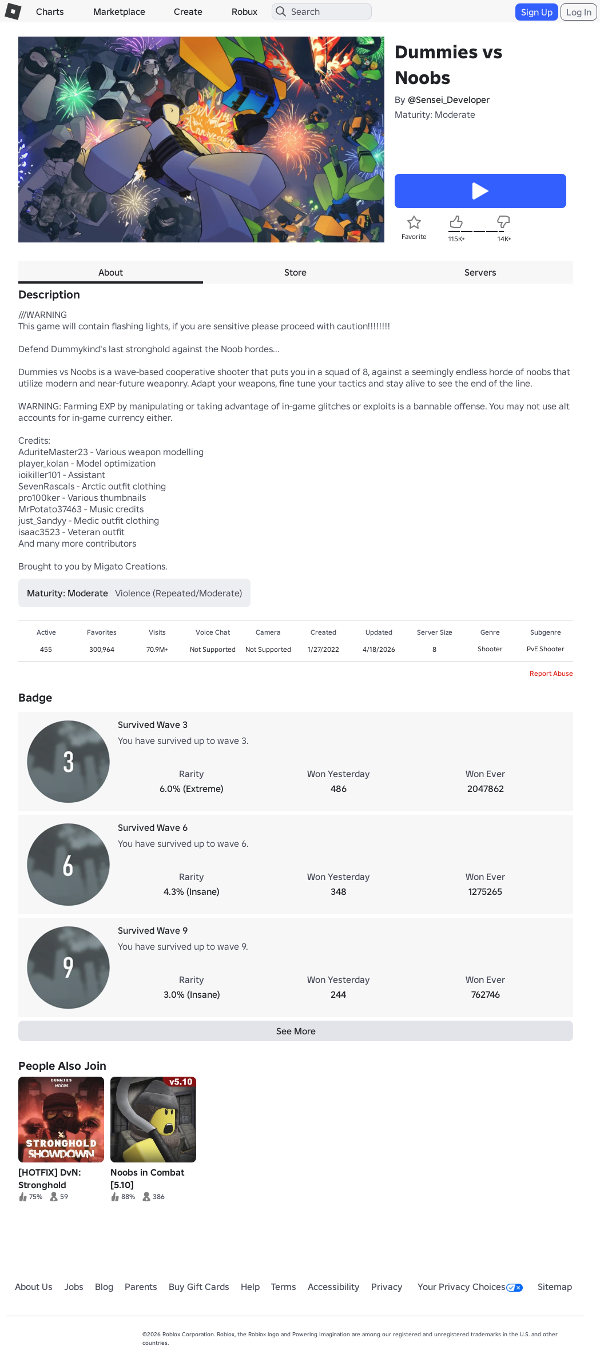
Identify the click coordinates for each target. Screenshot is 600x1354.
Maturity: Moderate (435, 114)
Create (188, 11)
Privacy (387, 1286)
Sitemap (555, 1286)
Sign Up (537, 12)
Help (250, 1286)
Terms (283, 1286)
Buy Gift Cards (199, 1286)
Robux (244, 11)
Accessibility (334, 1286)
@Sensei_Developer (449, 99)
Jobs (74, 1286)
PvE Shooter (546, 648)
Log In (578, 12)
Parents (141, 1286)
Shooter (490, 648)
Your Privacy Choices (470, 1286)
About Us (34, 1286)
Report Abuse (551, 673)
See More (296, 1031)
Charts (50, 11)
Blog (104, 1286)
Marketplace (119, 11)
